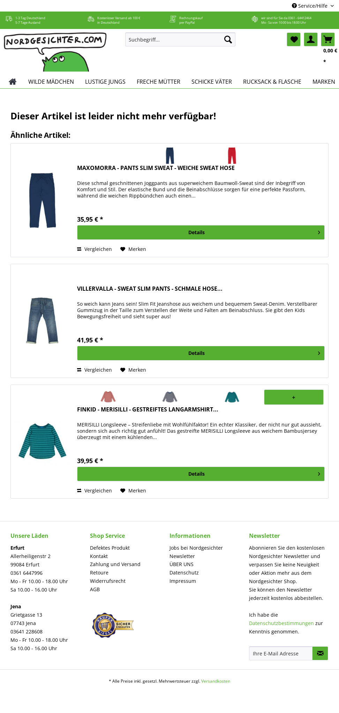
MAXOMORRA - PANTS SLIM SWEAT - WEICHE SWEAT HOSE (156, 168)
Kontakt (99, 556)
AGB (95, 589)
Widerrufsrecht (108, 581)
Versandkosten (215, 681)
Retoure (99, 572)
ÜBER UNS (182, 564)
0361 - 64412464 (299, 18)
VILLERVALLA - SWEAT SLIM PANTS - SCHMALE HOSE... (150, 288)
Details (254, 231)
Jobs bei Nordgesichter (196, 547)
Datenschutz (184, 572)
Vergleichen (94, 249)
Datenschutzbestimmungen (281, 623)
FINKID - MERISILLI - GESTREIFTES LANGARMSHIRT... (147, 409)
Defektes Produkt (110, 547)
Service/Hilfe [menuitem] (310, 5)
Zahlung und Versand (115, 564)
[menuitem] (180, 42)
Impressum (183, 581)
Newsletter (182, 556)
